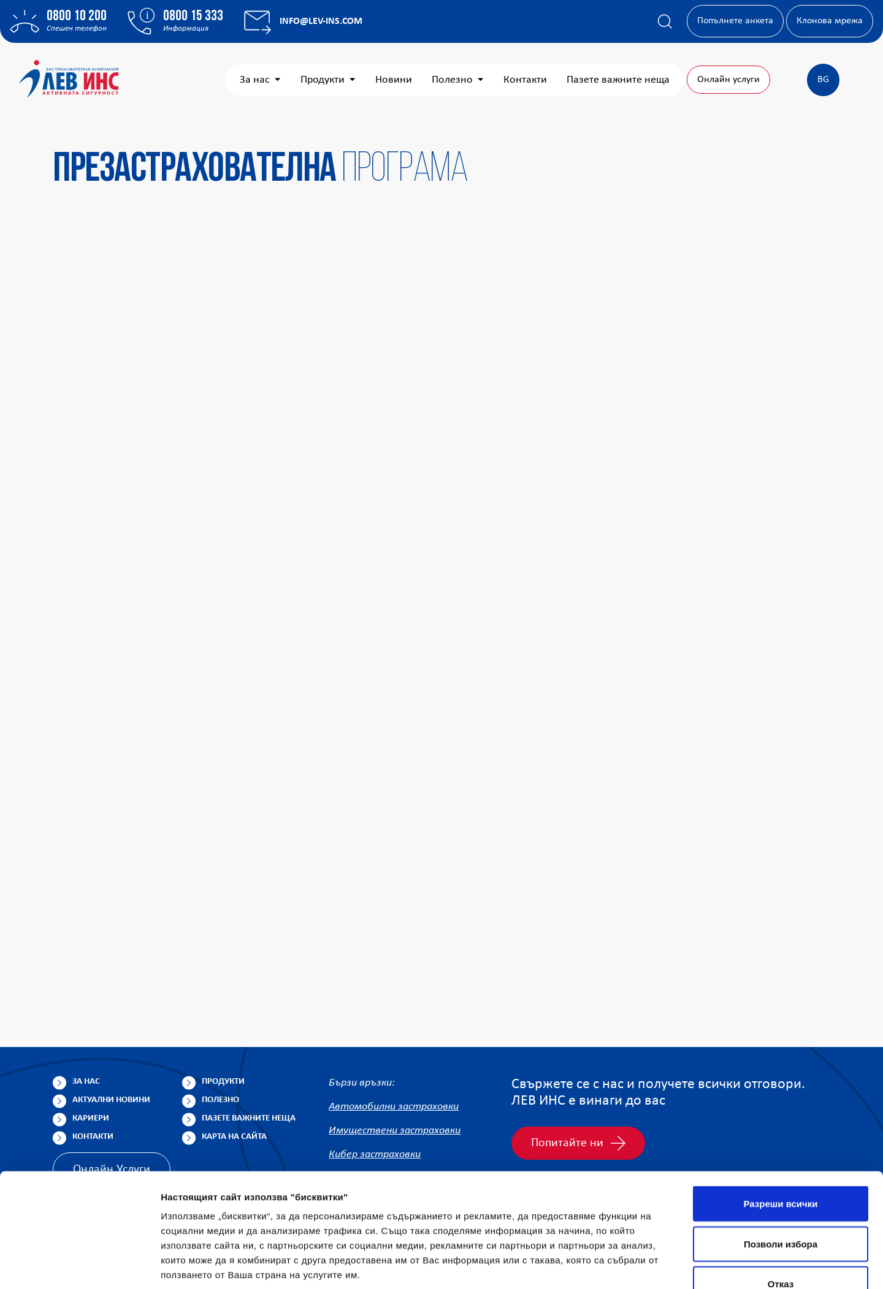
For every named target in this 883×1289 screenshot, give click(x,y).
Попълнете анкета (735, 21)
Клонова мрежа (830, 21)
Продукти (328, 80)
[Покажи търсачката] (664, 21)
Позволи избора (780, 1168)
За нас (260, 80)
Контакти (525, 80)
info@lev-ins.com (321, 21)
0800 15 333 (193, 16)
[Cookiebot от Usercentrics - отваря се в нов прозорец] (79, 1265)
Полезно (458, 80)
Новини (393, 80)
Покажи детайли (784, 1265)
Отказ (781, 1208)
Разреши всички (780, 1128)
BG (823, 80)
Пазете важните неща (618, 80)
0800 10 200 (77, 16)
